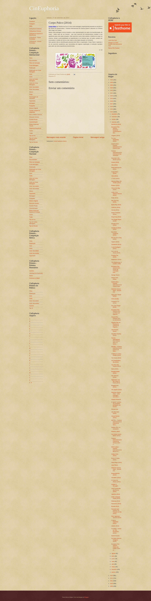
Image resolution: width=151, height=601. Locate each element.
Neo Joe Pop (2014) (114, 201)
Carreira (31, 271)
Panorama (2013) (116, 503)
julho (113, 556)
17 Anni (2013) (115, 178)
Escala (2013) (115, 506)
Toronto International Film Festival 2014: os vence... (115, 341)
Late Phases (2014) (114, 330)
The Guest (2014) (116, 358)
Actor (30, 74)
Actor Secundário (34, 87)
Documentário (33, 60)
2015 (111, 109)
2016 (111, 106)
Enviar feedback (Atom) (60, 141)
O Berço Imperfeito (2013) (114, 522)
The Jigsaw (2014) (116, 389)
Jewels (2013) (115, 526)
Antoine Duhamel (116, 399)
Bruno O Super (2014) (115, 459)
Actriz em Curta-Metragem (33, 83)
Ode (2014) (114, 165)
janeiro (114, 572)
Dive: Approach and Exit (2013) (116, 516)
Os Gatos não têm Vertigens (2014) (116, 540)
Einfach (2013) (115, 185)
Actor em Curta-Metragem (33, 79)
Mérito (31, 275)
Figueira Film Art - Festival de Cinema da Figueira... (116, 325)
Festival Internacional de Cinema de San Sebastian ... (116, 153)
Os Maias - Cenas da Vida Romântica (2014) (116, 531)
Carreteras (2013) (116, 244)
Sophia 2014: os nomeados (115, 428)
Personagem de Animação (33, 97)
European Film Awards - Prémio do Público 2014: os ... (115, 547)
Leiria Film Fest (112, 40)
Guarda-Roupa (33, 119)
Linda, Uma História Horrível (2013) (116, 194)
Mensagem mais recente (56, 137)
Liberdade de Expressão (36, 273)
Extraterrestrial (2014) (115, 372)
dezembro (114, 114)
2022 (111, 90)
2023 (111, 88)
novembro (114, 116)
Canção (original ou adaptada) (34, 111)
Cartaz (31, 130)
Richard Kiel (114, 409)
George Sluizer (115, 275)
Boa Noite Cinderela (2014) (114, 233)
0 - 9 (30, 382)
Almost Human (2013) (115, 416)
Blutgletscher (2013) (114, 386)
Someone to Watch (34, 278)
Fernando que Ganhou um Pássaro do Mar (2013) (116, 511)
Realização (32, 68)
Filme (30, 58)
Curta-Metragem (33, 65)
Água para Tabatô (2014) (116, 295)
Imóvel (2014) (115, 162)
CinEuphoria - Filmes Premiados (35, 38)
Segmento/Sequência (35, 128)
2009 (111, 586)
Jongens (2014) (115, 135)
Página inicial (78, 137)
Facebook (32, 21)
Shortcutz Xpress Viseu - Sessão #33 (116, 469)
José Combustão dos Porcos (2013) (116, 490)
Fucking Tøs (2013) (114, 256)
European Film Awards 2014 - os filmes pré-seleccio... (116, 312)
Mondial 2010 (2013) (115, 224)
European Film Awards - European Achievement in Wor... (116, 130)
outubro (114, 119)
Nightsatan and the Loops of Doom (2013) (115, 381)
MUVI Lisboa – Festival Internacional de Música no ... (116, 449)
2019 (111, 98)
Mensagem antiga (97, 137)
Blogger (86, 597)
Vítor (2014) (114, 176)
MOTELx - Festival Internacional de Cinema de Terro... (116, 349)
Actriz (30, 76)
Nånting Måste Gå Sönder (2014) (116, 182)
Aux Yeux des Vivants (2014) (116, 365)
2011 (111, 581)
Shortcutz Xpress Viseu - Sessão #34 (116, 290)
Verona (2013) (115, 210)
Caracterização (33, 122)
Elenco (31, 92)
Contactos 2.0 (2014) (115, 302)
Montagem (32, 103)
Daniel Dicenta (115, 535)
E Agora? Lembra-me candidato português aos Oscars (116, 404)
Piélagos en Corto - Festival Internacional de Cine (115, 44)
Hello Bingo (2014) (116, 462)
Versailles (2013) (116, 477)
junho (113, 558)
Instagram (32, 23)
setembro (114, 122)
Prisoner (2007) (115, 431)
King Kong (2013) (116, 217)
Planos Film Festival (113, 48)
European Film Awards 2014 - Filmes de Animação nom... (116, 269)
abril (113, 564)
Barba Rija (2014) (116, 204)
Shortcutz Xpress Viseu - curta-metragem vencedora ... (116, 395)
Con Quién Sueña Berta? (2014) (116, 434)
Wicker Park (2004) (114, 278)
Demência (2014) (116, 124)
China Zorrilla (115, 299)
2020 (111, 96)
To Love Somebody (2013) (115, 140)
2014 (111, 112)
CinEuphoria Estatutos (35, 28)
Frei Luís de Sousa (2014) (115, 252)
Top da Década (33, 142)
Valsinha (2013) (115, 494)
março (113, 566)
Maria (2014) (114, 369)
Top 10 (31, 308)
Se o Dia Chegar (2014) (115, 306)
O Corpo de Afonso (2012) (116, 480)
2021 (111, 93)
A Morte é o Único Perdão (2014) (116, 354)
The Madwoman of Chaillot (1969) (116, 263)
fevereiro (114, 569)
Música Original (33, 108)
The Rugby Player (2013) (116, 220)
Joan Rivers (114, 465)
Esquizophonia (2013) (115, 474)
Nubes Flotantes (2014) (115, 213)
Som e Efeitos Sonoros (35, 114)
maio (113, 561)
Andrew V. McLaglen (114, 485)
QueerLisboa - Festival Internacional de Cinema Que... (116, 146)
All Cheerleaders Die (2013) (115, 361)
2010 (111, 583)
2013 (111, 575)
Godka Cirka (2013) (114, 454)
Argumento (32, 101)
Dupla (31, 94)
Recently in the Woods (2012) (116, 158)
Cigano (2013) (115, 242)
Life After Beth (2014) (115, 412)
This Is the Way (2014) (115, 188)
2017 (111, 104)
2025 (111, 82)
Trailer (31, 133)
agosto (114, 553)
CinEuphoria (44, 8)
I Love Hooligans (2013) (116, 247)
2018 (111, 101)
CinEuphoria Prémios (35, 31)
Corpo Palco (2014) (114, 172)
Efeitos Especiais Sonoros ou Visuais (34, 211)
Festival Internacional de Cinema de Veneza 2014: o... (116, 441)
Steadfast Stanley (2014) (116, 334)
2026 (111, 80)
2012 (111, 578)
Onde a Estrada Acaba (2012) (115, 497)
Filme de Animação (34, 63)
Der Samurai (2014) (114, 376)
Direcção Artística (34, 117)
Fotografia (32, 105)
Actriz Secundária (34, 89)
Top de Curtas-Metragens (33, 138)
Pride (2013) (114, 198)
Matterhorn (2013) (116, 259)
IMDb (30, 26)
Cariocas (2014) (115, 207)
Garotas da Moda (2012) (116, 228)
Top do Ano (32, 135)
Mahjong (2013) (115, 501)
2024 (111, 85)
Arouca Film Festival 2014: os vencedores (116, 318)
